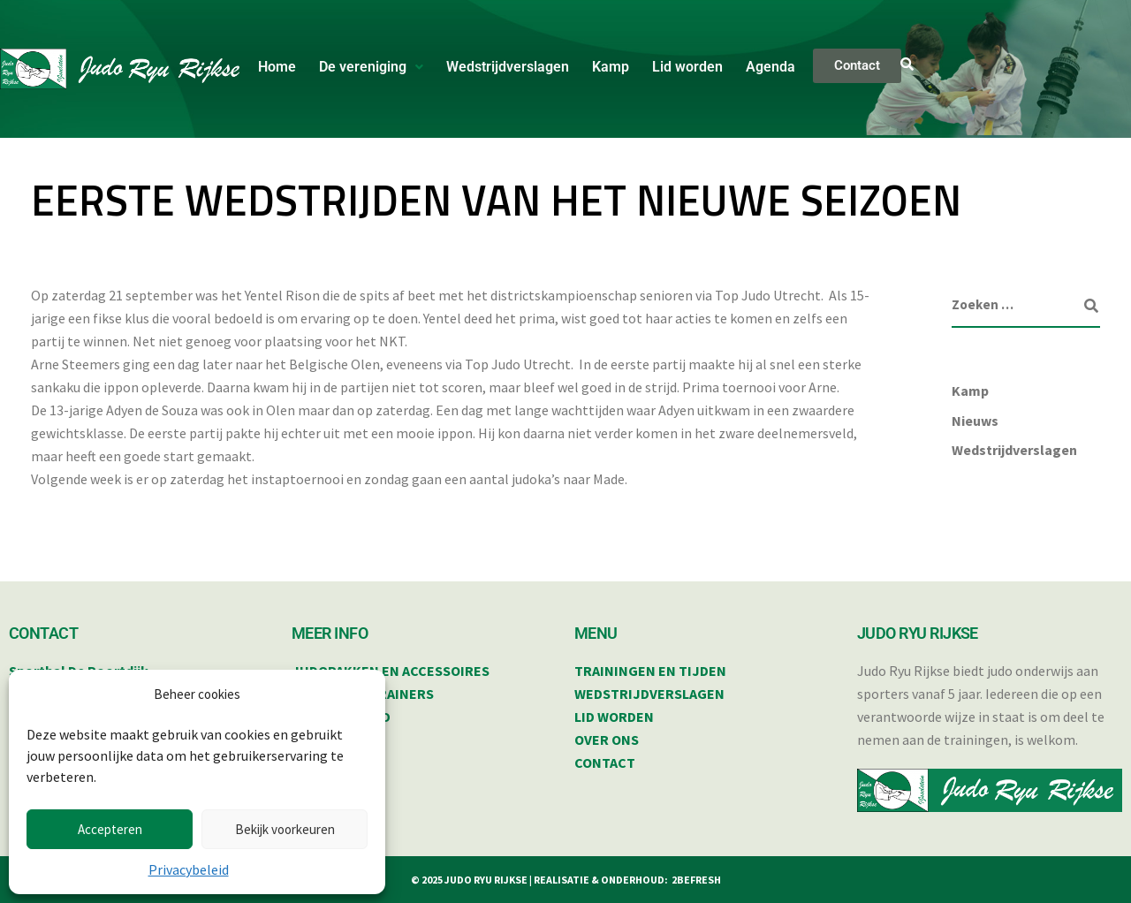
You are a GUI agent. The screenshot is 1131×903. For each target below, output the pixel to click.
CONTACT (604, 762)
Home (277, 66)
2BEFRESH (696, 879)
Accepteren (110, 829)
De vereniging (371, 66)
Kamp (610, 66)
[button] (371, 67)
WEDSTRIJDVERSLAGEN (649, 693)
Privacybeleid (188, 869)
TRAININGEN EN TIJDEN (650, 670)
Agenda (770, 66)
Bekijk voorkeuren (285, 829)
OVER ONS (606, 739)
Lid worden (687, 66)
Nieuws (975, 420)
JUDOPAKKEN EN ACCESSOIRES (391, 670)
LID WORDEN (614, 716)
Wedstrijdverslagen (507, 66)
